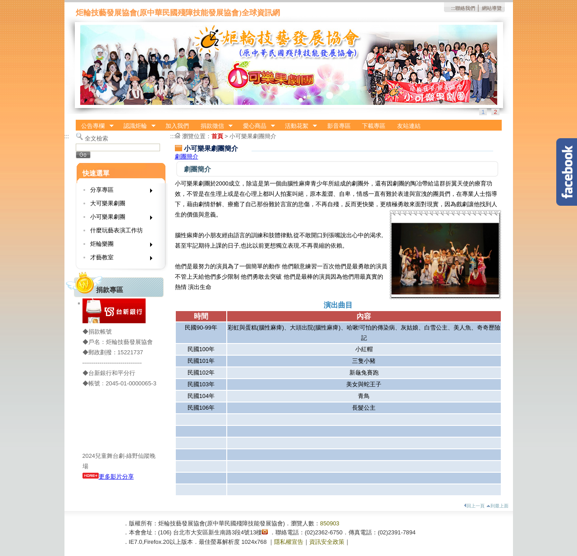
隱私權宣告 (288, 541)
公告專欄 (95, 126)
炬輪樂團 (118, 245)
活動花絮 (298, 126)
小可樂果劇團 (118, 218)
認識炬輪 (137, 126)
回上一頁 (474, 505)
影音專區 (339, 125)
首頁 (217, 136)
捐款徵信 (214, 126)
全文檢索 (96, 138)
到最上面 (497, 505)
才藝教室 (118, 259)
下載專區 (373, 125)
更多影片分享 (108, 476)
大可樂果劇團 (107, 203)
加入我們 (177, 125)
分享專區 (118, 191)
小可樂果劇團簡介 (252, 136)
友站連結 (409, 125)
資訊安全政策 (326, 541)
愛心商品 (256, 126)
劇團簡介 (186, 156)
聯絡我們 (465, 8)
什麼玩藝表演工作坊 (116, 230)
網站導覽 (492, 8)
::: (453, 8)
